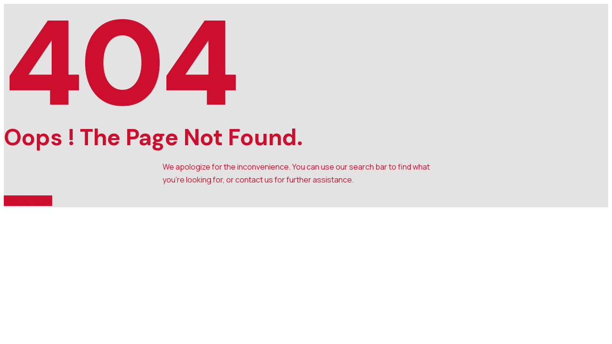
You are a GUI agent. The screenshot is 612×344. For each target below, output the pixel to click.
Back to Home (28, 200)
